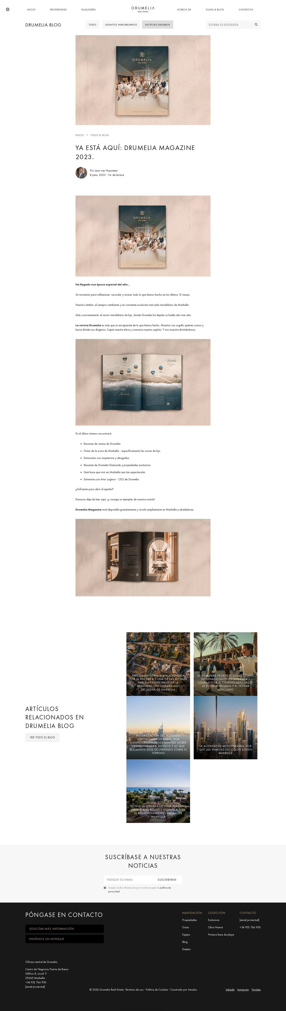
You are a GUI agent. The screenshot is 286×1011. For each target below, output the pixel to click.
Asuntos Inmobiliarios (121, 24)
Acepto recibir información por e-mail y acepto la (139, 889)
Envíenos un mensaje (46, 939)
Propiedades (58, 9)
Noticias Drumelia (157, 24)
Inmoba (192, 989)
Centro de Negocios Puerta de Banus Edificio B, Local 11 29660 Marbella (46, 973)
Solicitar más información (51, 929)
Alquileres (88, 9)
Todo (92, 24)
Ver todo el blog (42, 737)
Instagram (243, 989)
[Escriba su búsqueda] (229, 24)
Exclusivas (213, 920)
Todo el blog (99, 135)
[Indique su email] (128, 880)
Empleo (186, 949)
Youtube (256, 989)
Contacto (246, 9)
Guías (185, 927)
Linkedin (230, 989)
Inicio (31, 9)
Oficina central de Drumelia (41, 962)
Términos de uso (134, 989)
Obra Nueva (215, 927)
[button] (7, 9)
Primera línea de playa (221, 934)
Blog (185, 942)
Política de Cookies (157, 989)
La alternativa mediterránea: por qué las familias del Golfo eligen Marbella (225, 749)
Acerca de (184, 9)
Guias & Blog (215, 9)
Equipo (186, 934)
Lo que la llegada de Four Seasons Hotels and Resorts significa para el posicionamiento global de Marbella (158, 811)
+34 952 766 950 (250, 927)
